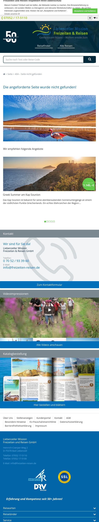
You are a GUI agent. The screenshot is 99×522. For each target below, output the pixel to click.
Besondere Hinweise (15, 421)
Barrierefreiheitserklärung (18, 425)
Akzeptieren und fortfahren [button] (85, 11)
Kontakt (59, 417)
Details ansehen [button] (12, 14)
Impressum (41, 425)
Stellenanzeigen (25, 417)
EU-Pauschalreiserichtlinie (43, 421)
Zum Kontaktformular (49, 284)
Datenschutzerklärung (71, 421)
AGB (68, 417)
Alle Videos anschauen (49, 345)
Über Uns (8, 417)
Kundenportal (43, 417)
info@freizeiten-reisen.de (23, 463)
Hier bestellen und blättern (49, 405)
